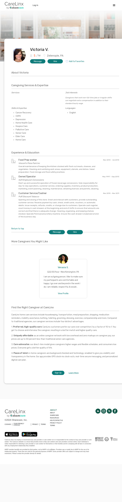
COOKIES (8, 424)
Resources (54, 418)
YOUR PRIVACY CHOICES (18, 424)
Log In (35, 5)
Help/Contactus (56, 420)
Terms (52, 425)
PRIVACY (35, 424)
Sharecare (54, 415)
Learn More (74, 373)
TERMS (43, 424)
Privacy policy (56, 423)
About (52, 413)
